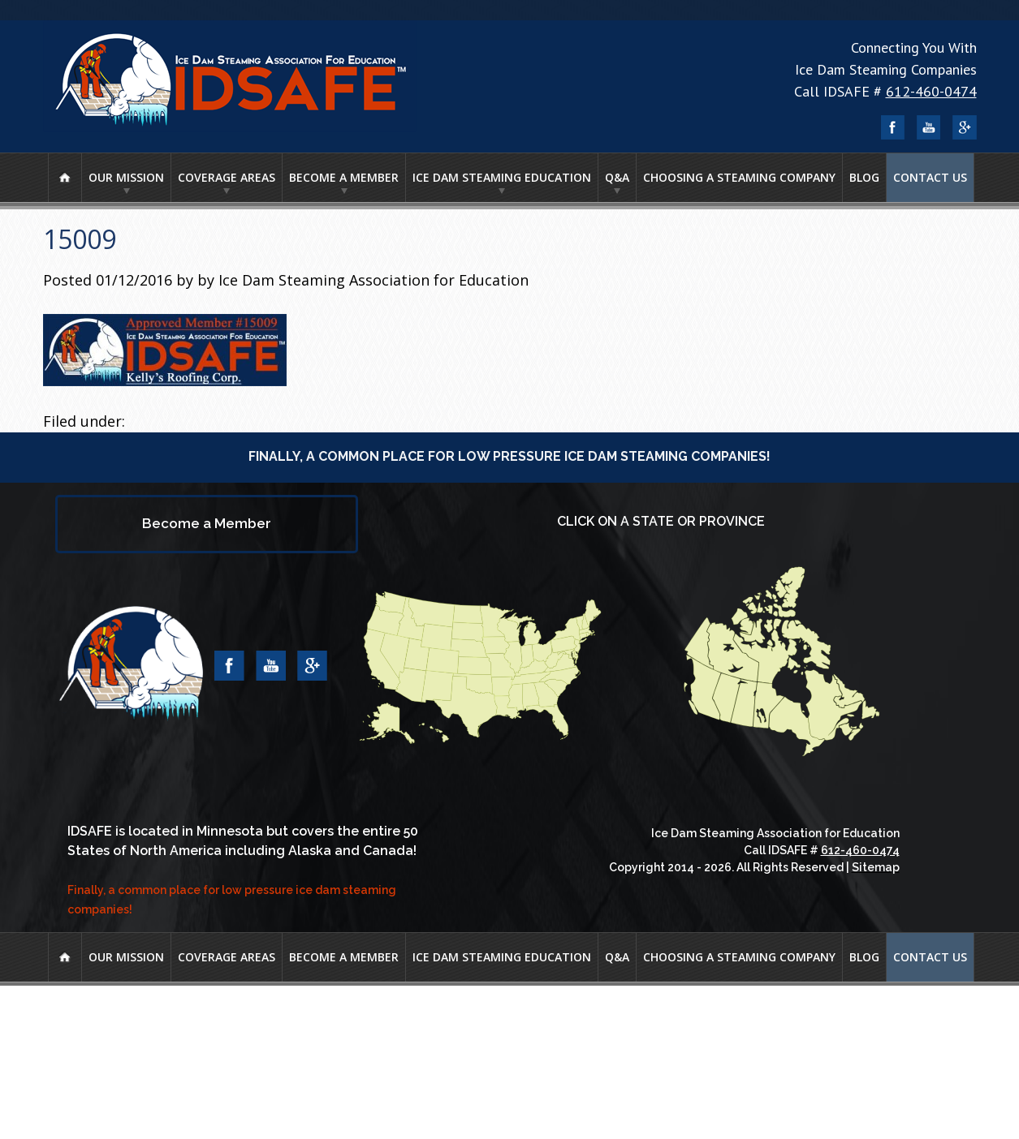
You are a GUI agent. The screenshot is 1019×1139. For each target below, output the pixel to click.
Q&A (617, 177)
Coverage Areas (226, 177)
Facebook (893, 127)
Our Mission (126, 177)
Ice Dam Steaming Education (501, 177)
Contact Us (930, 177)
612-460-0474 (931, 91)
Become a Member (344, 177)
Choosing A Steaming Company (739, 177)
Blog (864, 177)
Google (964, 127)
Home (65, 177)
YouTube (929, 127)
